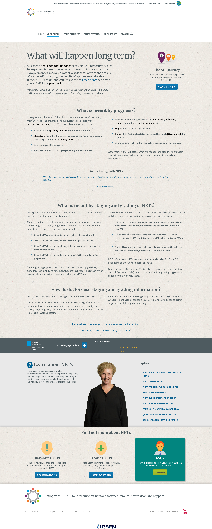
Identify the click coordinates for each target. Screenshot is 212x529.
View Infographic (166, 70)
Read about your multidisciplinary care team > (106, 313)
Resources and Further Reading (160, 403)
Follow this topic (38, 332)
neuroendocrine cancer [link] (57, 49)
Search (181, 16)
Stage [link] (118, 111)
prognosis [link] (55, 66)
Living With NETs (125, 17)
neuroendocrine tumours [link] (40, 107)
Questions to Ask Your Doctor (159, 397)
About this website (44, 495)
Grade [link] (118, 117)
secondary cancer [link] (65, 122)
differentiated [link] (173, 117)
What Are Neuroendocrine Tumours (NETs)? (162, 357)
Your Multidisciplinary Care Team (161, 392)
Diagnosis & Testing (47, 458)
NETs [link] (57, 107)
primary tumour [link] (58, 113)
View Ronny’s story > (106, 169)
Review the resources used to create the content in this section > (106, 307)
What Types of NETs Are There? (159, 381)
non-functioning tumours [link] (144, 106)
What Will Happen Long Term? (159, 386)
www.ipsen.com (56, 521)
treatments (89, 63)
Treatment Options (101, 458)
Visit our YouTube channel (168, 495)
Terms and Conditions (71, 495)
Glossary (56, 495)
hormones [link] (158, 102)
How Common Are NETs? (155, 375)
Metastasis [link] (39, 119)
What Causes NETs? (153, 364)
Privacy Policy (88, 495)
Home (95, 17)
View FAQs (160, 455)
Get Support (165, 17)
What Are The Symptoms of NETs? (160, 370)
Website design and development (103, 521)
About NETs (107, 17)
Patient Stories (146, 17)
